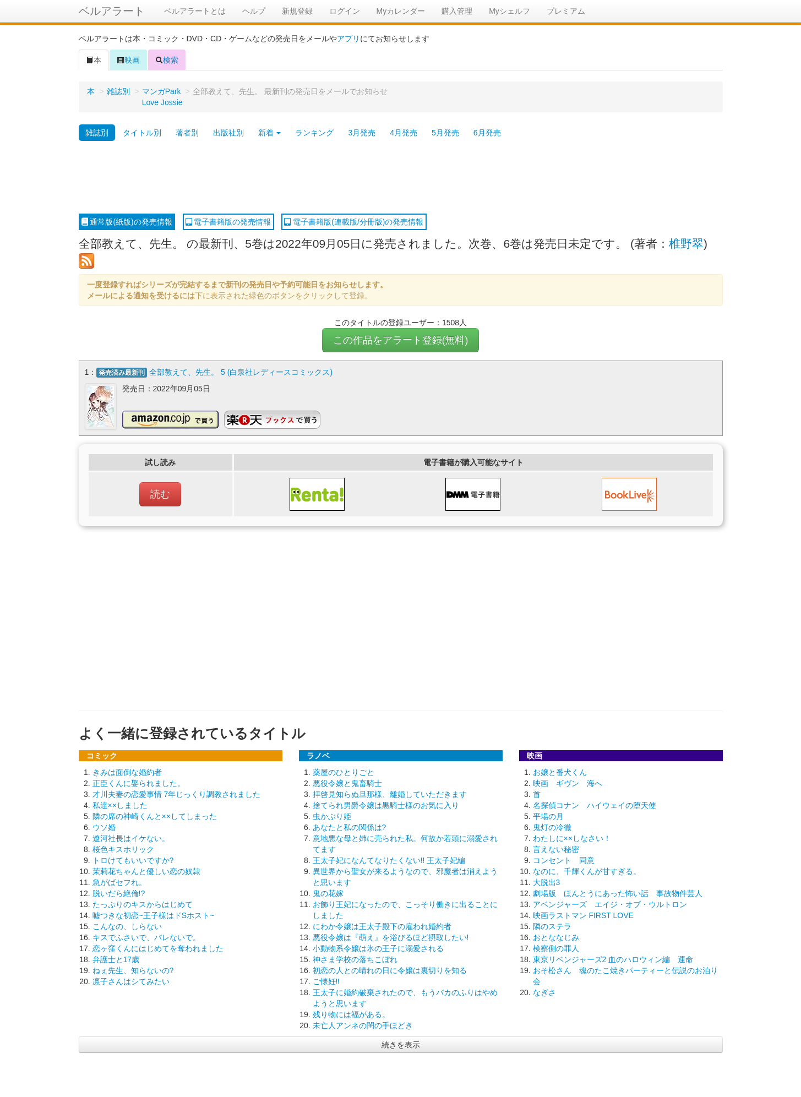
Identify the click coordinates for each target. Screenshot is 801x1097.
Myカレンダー (401, 11)
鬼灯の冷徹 (552, 827)
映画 (128, 60)
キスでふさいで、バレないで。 (146, 937)
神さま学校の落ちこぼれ (355, 959)
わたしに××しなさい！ (572, 838)
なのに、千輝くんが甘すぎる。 (587, 871)
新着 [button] (269, 132)
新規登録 (297, 11)
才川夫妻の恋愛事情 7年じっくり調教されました (176, 794)
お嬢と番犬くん (560, 772)
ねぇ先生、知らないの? (133, 970)
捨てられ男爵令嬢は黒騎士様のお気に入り (386, 805)
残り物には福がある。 (351, 1014)
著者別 (187, 132)
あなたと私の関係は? (349, 827)
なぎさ (544, 992)
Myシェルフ (509, 11)
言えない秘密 (556, 849)
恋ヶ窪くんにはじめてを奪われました (158, 948)
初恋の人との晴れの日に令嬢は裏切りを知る (390, 970)
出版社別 (228, 132)
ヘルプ (253, 11)
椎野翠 (686, 243)
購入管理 (457, 11)
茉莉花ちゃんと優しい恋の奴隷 (146, 871)
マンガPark (161, 91)
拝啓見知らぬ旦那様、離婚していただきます (390, 794)
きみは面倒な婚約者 (127, 772)
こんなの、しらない (127, 926)
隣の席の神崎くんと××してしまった (154, 816)
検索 (166, 60)
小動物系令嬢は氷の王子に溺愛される (378, 948)
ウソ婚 (104, 827)
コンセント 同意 (564, 860)
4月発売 (403, 132)
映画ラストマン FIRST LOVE (583, 915)
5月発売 (445, 132)
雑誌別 (118, 91)
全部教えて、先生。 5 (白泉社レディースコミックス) (241, 372)
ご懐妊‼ (326, 981)
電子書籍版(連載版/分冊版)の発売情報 (353, 221)
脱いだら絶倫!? (118, 893)
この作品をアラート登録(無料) (400, 340)
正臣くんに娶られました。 (138, 783)
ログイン (344, 11)
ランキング (314, 132)
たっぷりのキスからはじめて (142, 904)
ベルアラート (112, 11)
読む (160, 494)
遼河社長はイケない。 (131, 838)
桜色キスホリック (123, 849)
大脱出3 (546, 882)
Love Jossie (162, 102)
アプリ (348, 38)
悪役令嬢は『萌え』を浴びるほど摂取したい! (391, 937)
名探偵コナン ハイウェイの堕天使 (594, 805)
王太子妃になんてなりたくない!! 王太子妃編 (389, 860)
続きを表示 (401, 1044)
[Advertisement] (401, 178)
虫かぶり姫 (332, 816)
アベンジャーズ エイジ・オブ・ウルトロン (610, 904)
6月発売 (487, 132)
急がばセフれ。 (119, 882)
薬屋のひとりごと (343, 772)
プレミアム (566, 11)
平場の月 (548, 816)
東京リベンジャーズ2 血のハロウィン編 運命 (613, 959)
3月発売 (361, 132)
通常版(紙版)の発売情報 (126, 221)
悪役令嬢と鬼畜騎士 (347, 783)
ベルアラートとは (195, 11)
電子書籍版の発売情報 (228, 221)
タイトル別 (142, 132)
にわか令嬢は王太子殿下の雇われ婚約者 (382, 926)
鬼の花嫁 (328, 893)
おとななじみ (556, 937)
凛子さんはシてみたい (131, 981)
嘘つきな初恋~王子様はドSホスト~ (153, 915)
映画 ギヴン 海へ (567, 783)
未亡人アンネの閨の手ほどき (363, 1025)
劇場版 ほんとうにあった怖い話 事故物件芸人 (617, 893)
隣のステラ (552, 926)
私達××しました (120, 805)
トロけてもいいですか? (133, 860)
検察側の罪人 (556, 948)
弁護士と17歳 (116, 959)
